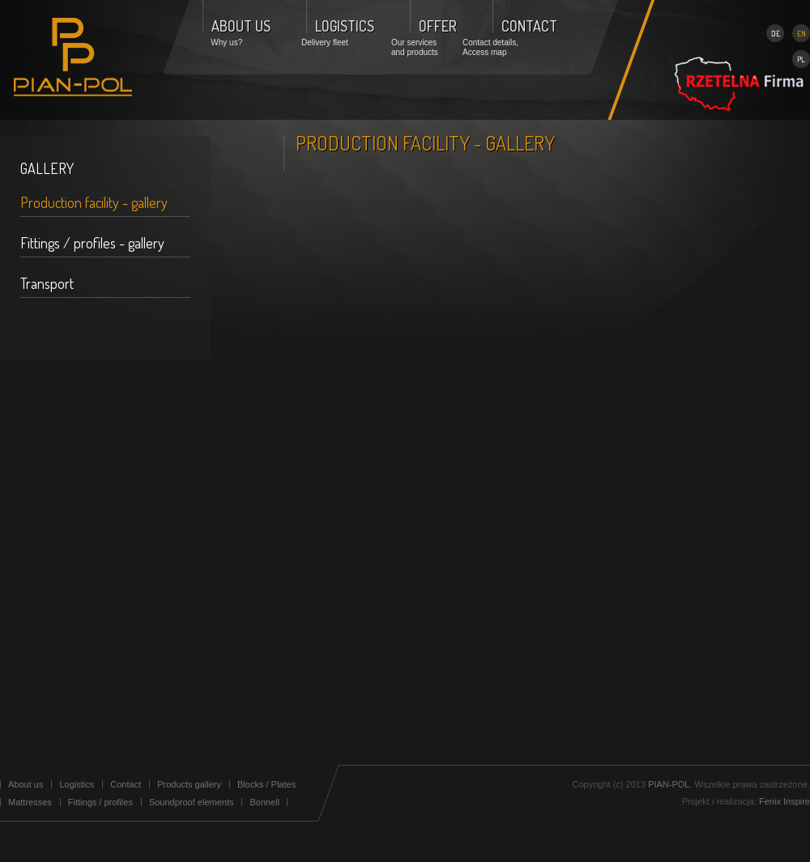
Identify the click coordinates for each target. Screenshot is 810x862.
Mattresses (30, 802)
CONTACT (529, 26)
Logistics (76, 784)
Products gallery (189, 784)
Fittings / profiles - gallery (92, 243)
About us (25, 784)
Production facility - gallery (94, 202)
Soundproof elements (191, 802)
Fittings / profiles (100, 802)
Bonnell (264, 802)
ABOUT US (241, 26)
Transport (47, 283)
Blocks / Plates (266, 784)
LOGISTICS (344, 26)
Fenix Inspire (784, 801)
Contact (125, 784)
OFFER (438, 26)
